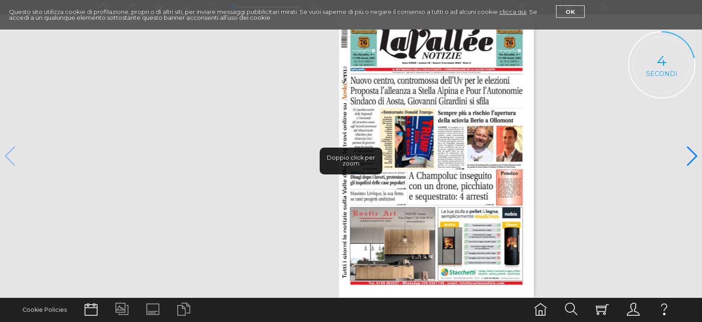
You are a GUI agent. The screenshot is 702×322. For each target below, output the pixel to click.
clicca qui (512, 11)
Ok (570, 11)
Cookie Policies (44, 309)
